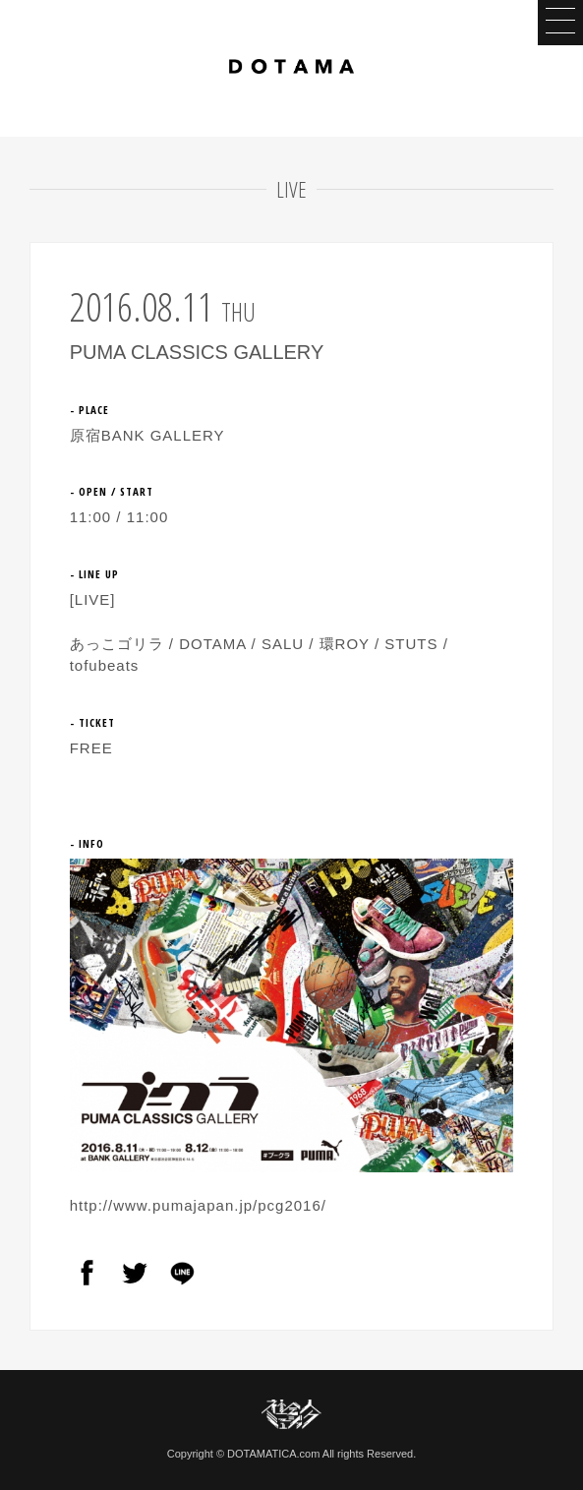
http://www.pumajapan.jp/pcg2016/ (198, 1205)
